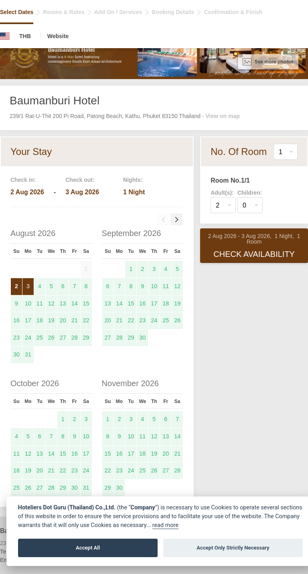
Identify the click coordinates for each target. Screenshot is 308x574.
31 (28, 354)
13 (63, 303)
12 (51, 303)
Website (58, 36)
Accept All (88, 548)
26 (51, 337)
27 (63, 337)
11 (39, 303)
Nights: (132, 180)
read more (165, 525)
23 (16, 337)
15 (86, 303)
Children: (249, 192)
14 (74, 303)
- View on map (221, 116)
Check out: (79, 180)
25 (39, 337)
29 (86, 337)
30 (16, 354)
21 (74, 320)
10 (28, 303)
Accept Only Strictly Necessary (233, 548)
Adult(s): (222, 192)
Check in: (23, 180)
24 (28, 337)
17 (28, 320)
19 (51, 320)
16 (16, 320)
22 (86, 320)
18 (39, 320)
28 (74, 337)
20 (63, 320)
